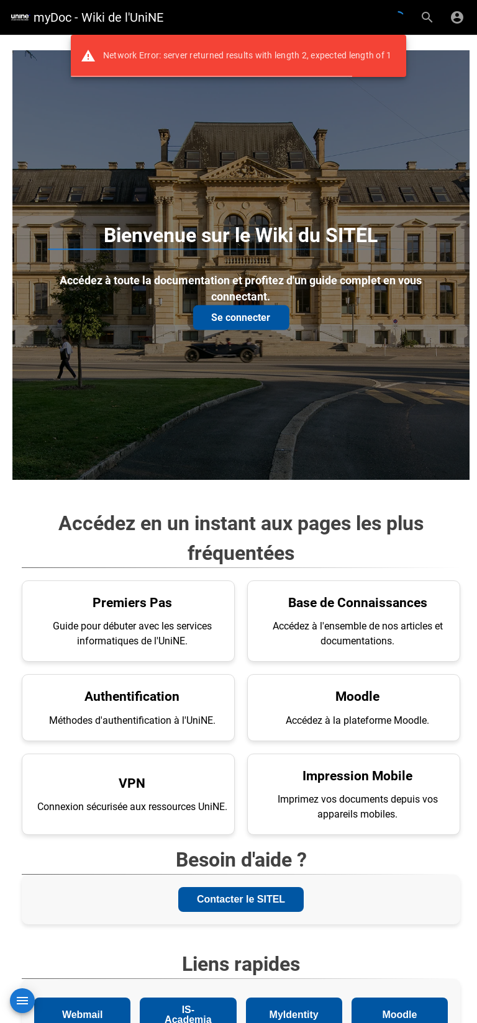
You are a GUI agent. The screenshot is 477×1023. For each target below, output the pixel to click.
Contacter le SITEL (241, 899)
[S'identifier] (457, 17)
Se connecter (240, 317)
